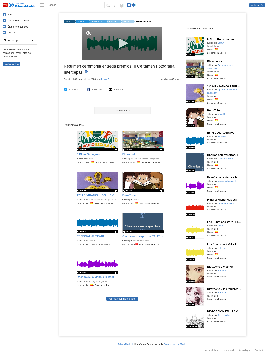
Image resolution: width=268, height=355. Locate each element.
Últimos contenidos (18, 26)
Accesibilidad (212, 350)
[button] (122, 43)
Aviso (244, 350)
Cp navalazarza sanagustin (146, 159)
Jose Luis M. (224, 315)
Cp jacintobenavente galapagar (102, 200)
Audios (126, 21)
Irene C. (137, 200)
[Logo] (89, 33)
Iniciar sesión (257, 5)
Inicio (10, 14)
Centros (12, 32)
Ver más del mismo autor (122, 298)
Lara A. (90, 159)
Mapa (229, 350)
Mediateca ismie (141, 240)
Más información (122, 110)
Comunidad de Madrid (175, 344)
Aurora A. (222, 270)
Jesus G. (112, 21)
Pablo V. (222, 226)
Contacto (259, 350)
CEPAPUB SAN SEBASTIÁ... (96, 21)
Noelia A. (91, 240)
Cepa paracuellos (226, 203)
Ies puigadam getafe (97, 281)
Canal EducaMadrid (18, 20)
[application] (122, 43)
